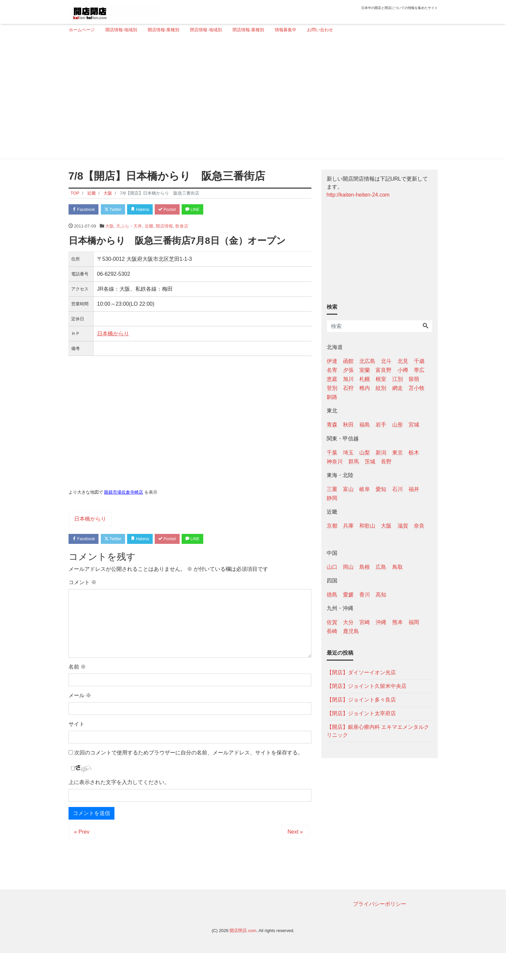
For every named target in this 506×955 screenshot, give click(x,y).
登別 (332, 388)
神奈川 (335, 461)
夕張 (348, 370)
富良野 (384, 370)
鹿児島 (351, 631)
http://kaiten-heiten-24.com (358, 195)
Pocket (176, 209)
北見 (403, 361)
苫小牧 (416, 388)
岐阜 (364, 489)
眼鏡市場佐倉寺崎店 (123, 493)
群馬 (353, 461)
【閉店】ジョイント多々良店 (361, 700)
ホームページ (82, 29)
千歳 (419, 361)
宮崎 (364, 622)
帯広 (419, 370)
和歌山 (367, 526)
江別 (397, 379)
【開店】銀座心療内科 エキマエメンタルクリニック (378, 731)
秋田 (348, 424)
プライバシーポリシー (379, 905)
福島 (364, 424)
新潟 (381, 452)
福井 (414, 489)
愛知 (381, 489)
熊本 (397, 622)
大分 (348, 622)
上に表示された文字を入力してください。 (119, 784)
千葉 (332, 452)
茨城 (370, 461)
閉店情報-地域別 (206, 29)
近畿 (149, 226)
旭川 (348, 379)
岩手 (381, 424)
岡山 (348, 567)
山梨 (364, 452)
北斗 (386, 361)
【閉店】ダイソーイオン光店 (361, 672)
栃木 (414, 452)
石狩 (348, 388)
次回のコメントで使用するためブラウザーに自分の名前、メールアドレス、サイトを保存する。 (188, 754)
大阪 (109, 226)
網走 (397, 388)
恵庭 (332, 379)
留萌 (414, 379)
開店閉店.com (243, 932)
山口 (332, 567)
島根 (364, 567)
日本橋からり (113, 334)
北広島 (367, 361)
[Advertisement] (251, 98)
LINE (204, 209)
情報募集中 (285, 29)
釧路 (332, 397)
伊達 (332, 361)
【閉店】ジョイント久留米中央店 (367, 686)
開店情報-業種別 (163, 29)
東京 (397, 452)
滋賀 (403, 526)
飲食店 (181, 226)
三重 (332, 489)
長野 (386, 461)
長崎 (332, 631)
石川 (397, 489)
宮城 (414, 424)
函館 (348, 361)
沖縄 (381, 622)
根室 (381, 379)
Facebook (85, 209)
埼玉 (348, 452)
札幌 (364, 379)
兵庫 (348, 526)
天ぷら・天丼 (129, 226)
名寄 (332, 370)
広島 (381, 567)
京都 (332, 526)
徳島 (332, 594)
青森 (332, 424)
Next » (295, 833)
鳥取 (397, 567)
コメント (82, 584)
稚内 (364, 388)
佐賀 (332, 622)
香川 (364, 594)
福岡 (414, 622)
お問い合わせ (320, 29)
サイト (76, 725)
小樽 (403, 370)
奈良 (419, 526)
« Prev (81, 833)
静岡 (332, 498)
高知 (381, 594)
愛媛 (348, 594)
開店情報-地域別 (121, 29)
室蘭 (364, 370)
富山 (348, 489)
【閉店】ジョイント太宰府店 (361, 713)
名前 (77, 668)
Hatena (147, 209)
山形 (397, 424)
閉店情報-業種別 (248, 29)
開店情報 (164, 226)
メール (80, 697)
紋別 (381, 388)
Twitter (117, 209)
